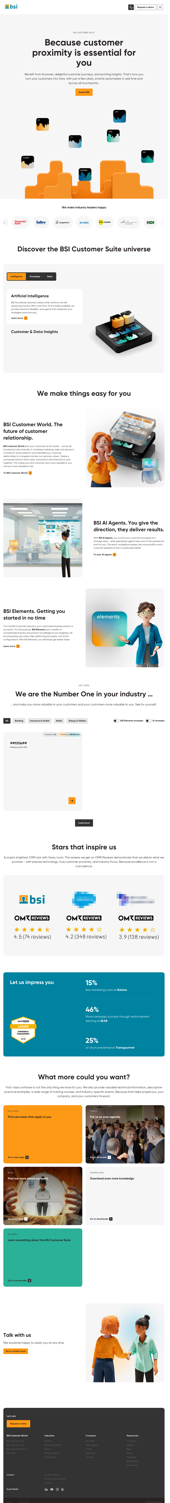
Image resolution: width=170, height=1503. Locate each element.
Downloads (132, 1465)
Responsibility (92, 1445)
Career (89, 1449)
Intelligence (17, 276)
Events (130, 1453)
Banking (48, 1441)
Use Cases (11, 1453)
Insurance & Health (53, 1445)
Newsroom (90, 1453)
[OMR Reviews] (23, 1030)
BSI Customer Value (16, 1441)
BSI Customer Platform (17, 1449)
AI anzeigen (158, 720)
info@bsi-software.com (55, 1479)
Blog (129, 1449)
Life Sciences (50, 1457)
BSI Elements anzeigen (131, 720)
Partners (130, 1445)
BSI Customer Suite (15, 1445)
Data (49, 276)
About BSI (90, 1441)
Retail (47, 1449)
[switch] (116, 721)
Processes (35, 276)
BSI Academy (133, 1461)
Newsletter (131, 1457)
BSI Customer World (17, 1435)
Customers (132, 1441)
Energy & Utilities (52, 1453)
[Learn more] (19, 318)
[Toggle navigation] (160, 7)
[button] (84, 92)
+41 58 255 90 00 (52, 1475)
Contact (89, 1457)
